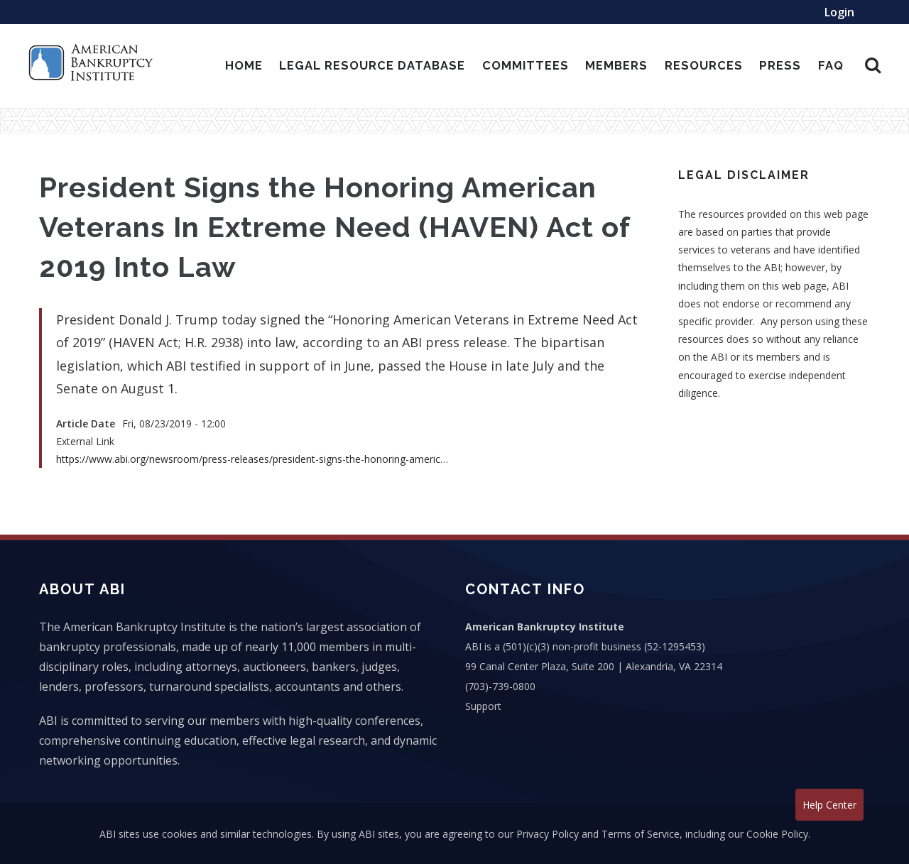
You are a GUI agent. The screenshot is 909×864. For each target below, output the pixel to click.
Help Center (829, 804)
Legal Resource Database (372, 65)
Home (244, 65)
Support (483, 706)
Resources (704, 65)
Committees (525, 65)
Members (616, 65)
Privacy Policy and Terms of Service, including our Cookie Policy (662, 834)
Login (839, 12)
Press (780, 65)
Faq (831, 65)
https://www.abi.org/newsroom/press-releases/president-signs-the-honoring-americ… (252, 459)
